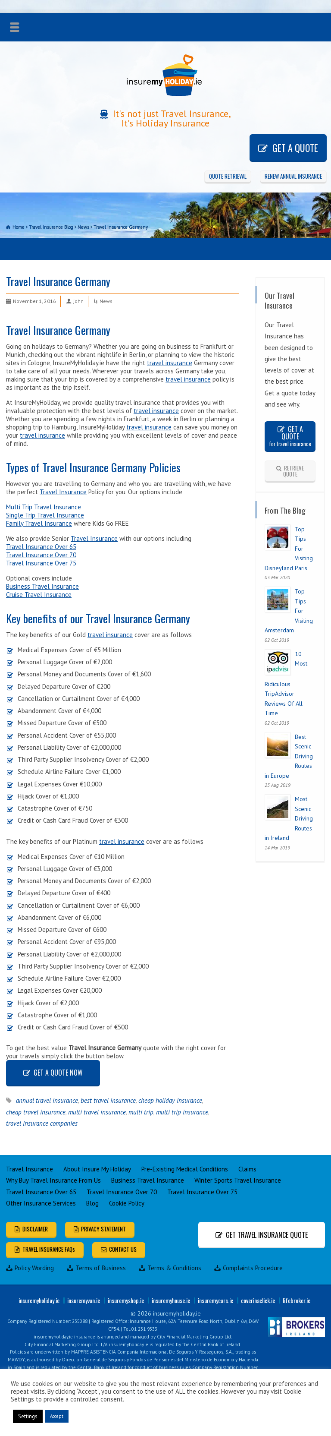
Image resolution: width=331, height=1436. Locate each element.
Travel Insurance (63, 492)
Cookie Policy (126, 1203)
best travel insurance (108, 1100)
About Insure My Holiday (97, 1169)
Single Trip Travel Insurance (45, 515)
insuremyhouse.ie (171, 1300)
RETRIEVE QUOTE (293, 471)
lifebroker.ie (296, 1300)
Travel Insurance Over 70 (41, 555)
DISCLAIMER (35, 1229)
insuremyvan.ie (83, 1300)
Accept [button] (56, 1416)
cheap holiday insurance (170, 1100)
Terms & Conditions (170, 1268)
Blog (92, 1203)
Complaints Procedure (248, 1268)
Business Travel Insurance (42, 586)
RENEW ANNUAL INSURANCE (293, 176)
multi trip (140, 1112)
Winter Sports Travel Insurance (237, 1180)
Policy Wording (30, 1268)
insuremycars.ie (215, 1300)
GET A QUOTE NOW (58, 1072)
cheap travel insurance (36, 1112)
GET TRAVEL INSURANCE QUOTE (267, 1235)
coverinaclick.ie (258, 1300)
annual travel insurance (47, 1100)
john (78, 301)
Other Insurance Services (41, 1203)
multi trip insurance (182, 1112)
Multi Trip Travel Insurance (43, 507)
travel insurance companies (42, 1123)
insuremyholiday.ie (39, 1300)
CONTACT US (123, 1249)
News (106, 301)
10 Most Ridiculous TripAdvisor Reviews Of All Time (286, 683)
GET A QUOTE (295, 148)
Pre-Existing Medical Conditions (184, 1169)
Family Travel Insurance (39, 523)
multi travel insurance (97, 1112)
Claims (247, 1169)
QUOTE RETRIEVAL (228, 176)
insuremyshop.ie (126, 1300)
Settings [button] (27, 1416)
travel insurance (169, 363)
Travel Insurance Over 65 (41, 547)
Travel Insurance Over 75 (41, 563)
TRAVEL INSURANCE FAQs (48, 1249)
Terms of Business (96, 1268)
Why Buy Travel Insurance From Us (53, 1180)
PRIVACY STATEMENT (103, 1229)
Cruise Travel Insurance (39, 594)
